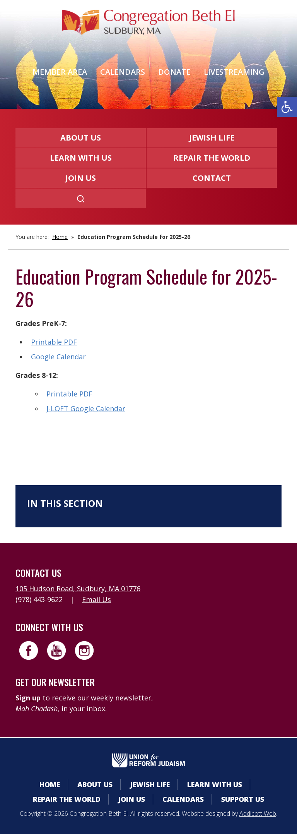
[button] (287, 107)
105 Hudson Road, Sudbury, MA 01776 (77, 588)
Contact (212, 178)
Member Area (59, 72)
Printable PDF (54, 342)
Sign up (28, 697)
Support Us (242, 799)
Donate (174, 72)
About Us (80, 137)
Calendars (122, 72)
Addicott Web (257, 813)
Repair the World (211, 158)
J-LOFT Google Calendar (85, 408)
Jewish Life (211, 137)
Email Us (96, 599)
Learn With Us (81, 158)
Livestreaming (234, 72)
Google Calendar (58, 356)
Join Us (80, 178)
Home (60, 236)
